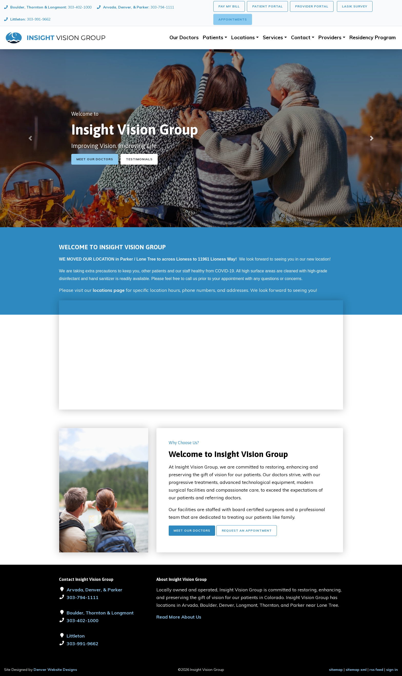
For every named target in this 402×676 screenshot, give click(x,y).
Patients (213, 37)
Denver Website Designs (55, 669)
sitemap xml (356, 669)
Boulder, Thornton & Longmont (100, 612)
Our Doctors (184, 37)
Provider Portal (311, 6)
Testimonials (139, 159)
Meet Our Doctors (94, 159)
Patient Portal (267, 6)
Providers (329, 37)
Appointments (232, 19)
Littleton (76, 636)
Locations (243, 37)
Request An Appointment (247, 530)
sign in (392, 669)
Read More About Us (178, 617)
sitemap (336, 669)
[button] (30, 138)
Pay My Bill (229, 6)
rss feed (376, 669)
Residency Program (372, 37)
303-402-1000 (82, 620)
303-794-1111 (82, 597)
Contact (300, 37)
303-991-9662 (82, 643)
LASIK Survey (354, 6)
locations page (109, 290)
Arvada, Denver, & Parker (94, 589)
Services (273, 37)
